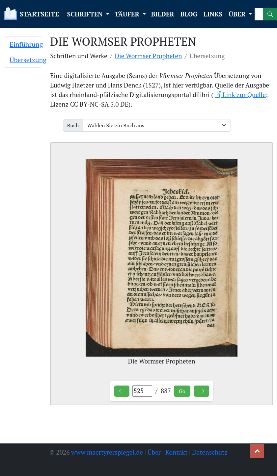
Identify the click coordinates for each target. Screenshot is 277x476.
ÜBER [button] (238, 14)
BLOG (188, 14)
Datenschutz (209, 452)
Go (182, 391)
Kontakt (176, 452)
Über (154, 452)
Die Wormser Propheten (148, 56)
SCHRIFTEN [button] (85, 14)
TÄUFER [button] (128, 14)
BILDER (162, 14)
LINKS (213, 14)
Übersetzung (28, 59)
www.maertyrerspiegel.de (107, 452)
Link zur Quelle (240, 94)
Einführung (26, 44)
